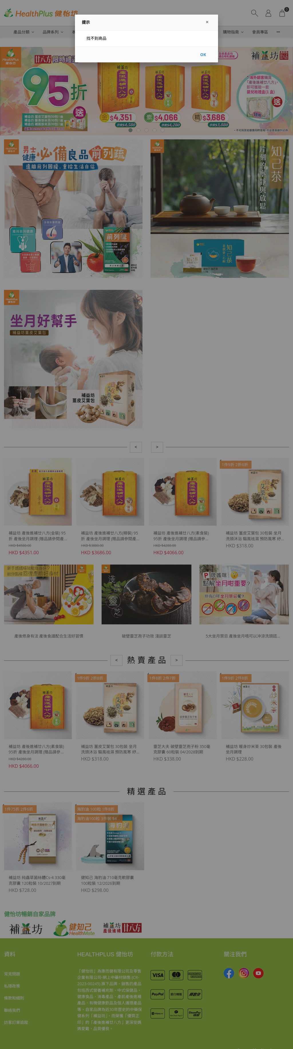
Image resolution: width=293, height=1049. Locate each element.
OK (203, 54)
